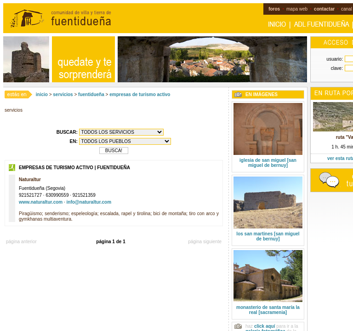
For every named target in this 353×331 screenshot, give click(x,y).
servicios (63, 94)
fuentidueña (91, 94)
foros (274, 8)
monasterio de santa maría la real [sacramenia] (268, 310)
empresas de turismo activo (139, 94)
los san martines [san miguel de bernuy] (267, 236)
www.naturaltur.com (41, 202)
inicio (42, 94)
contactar (324, 8)
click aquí (264, 326)
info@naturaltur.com (89, 202)
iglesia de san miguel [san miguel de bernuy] (267, 163)
